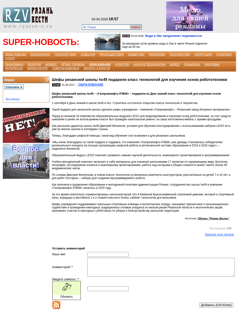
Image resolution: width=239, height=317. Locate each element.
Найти (135, 27)
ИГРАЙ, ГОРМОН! (73, 64)
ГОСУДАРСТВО (180, 54)
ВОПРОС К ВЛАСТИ (97, 68)
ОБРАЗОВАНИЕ (100, 64)
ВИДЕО (175, 64)
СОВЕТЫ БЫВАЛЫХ (65, 68)
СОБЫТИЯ (88, 54)
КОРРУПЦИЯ (203, 54)
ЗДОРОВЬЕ (212, 64)
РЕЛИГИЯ (34, 64)
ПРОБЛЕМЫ (157, 54)
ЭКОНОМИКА (14, 64)
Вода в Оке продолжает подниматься (173, 36)
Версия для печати (219, 234)
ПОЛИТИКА (224, 54)
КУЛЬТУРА (122, 64)
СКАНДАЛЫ (192, 64)
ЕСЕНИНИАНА (40, 54)
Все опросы (13, 98)
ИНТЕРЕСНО (14, 68)
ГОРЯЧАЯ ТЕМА (65, 54)
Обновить (66, 300)
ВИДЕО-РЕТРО (38, 68)
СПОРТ (10, 58)
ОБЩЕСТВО (136, 54)
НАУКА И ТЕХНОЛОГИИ (149, 64)
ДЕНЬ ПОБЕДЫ (15, 54)
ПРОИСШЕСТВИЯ (112, 54)
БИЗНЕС (51, 64)
